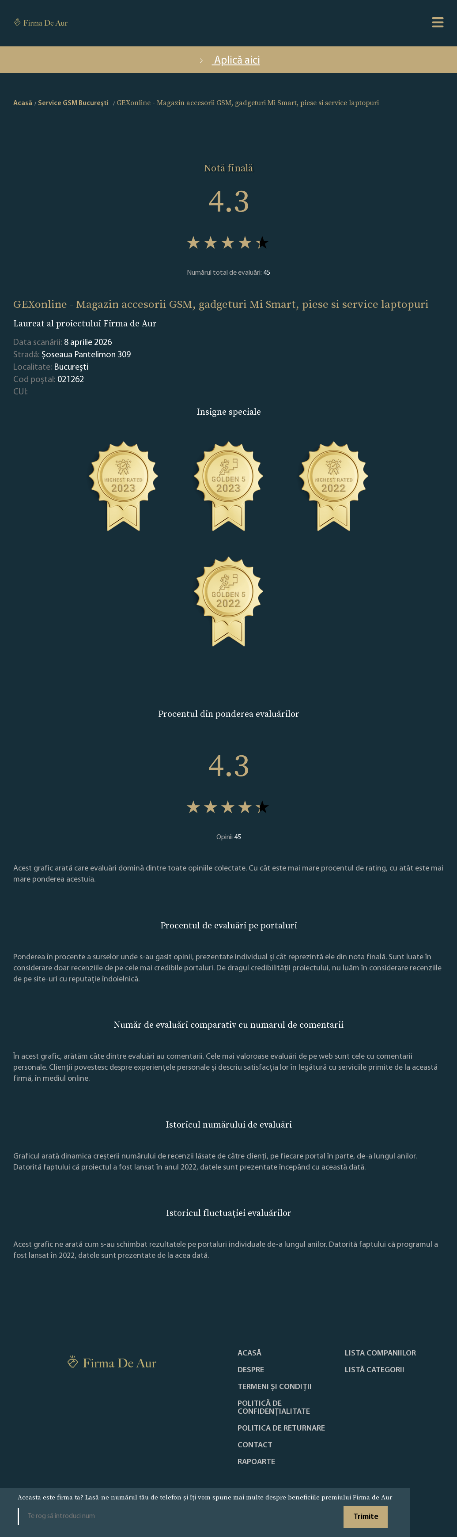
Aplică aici (228, 60)
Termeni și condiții (275, 1387)
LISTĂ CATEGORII (374, 1370)
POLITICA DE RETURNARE (281, 1429)
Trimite (365, 1517)
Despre (251, 1370)
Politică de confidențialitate (274, 1408)
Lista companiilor (380, 1354)
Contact (255, 1446)
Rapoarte (256, 1462)
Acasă (249, 1354)
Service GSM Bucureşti (73, 103)
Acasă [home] (22, 103)
